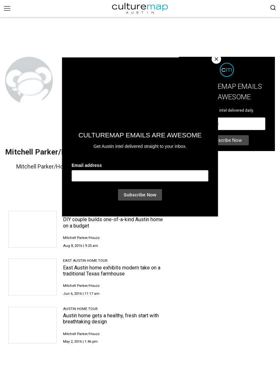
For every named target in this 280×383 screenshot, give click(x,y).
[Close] (216, 59)
